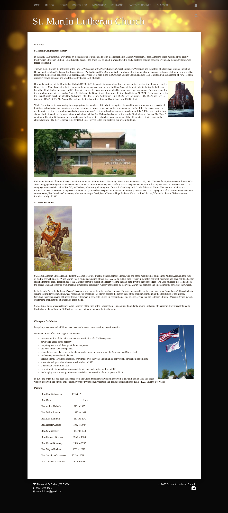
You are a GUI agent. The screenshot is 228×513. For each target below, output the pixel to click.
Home (36, 5)
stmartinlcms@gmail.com (47, 491)
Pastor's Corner (140, 5)
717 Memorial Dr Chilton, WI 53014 (51, 484)
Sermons (117, 5)
